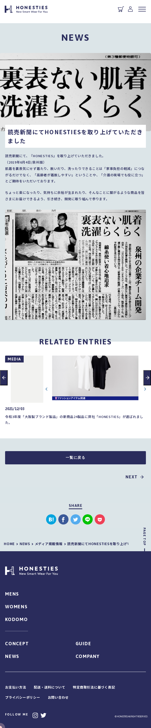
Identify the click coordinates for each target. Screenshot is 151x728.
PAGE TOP (144, 536)
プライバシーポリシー (22, 697)
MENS (12, 594)
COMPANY (88, 656)
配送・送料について (49, 687)
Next (147, 377)
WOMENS (16, 606)
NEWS (12, 656)
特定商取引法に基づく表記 (94, 687)
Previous (4, 377)
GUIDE (83, 643)
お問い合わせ (58, 697)
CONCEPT (17, 643)
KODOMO (16, 619)
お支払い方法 (15, 687)
